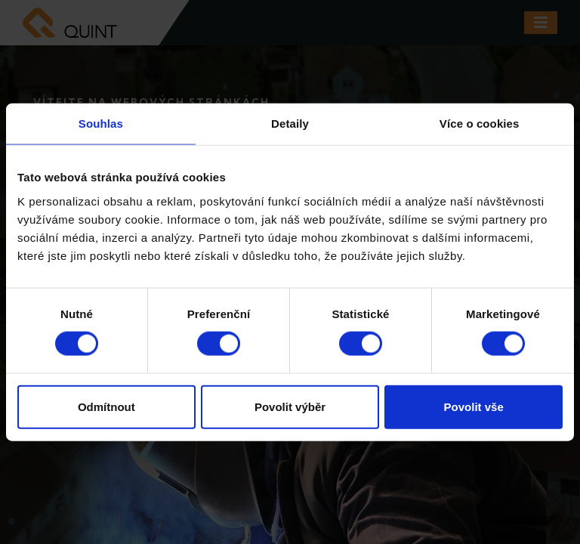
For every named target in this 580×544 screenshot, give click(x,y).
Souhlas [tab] (101, 123)
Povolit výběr (290, 406)
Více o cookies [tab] (480, 123)
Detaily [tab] (290, 123)
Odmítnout (106, 406)
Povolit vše (474, 406)
